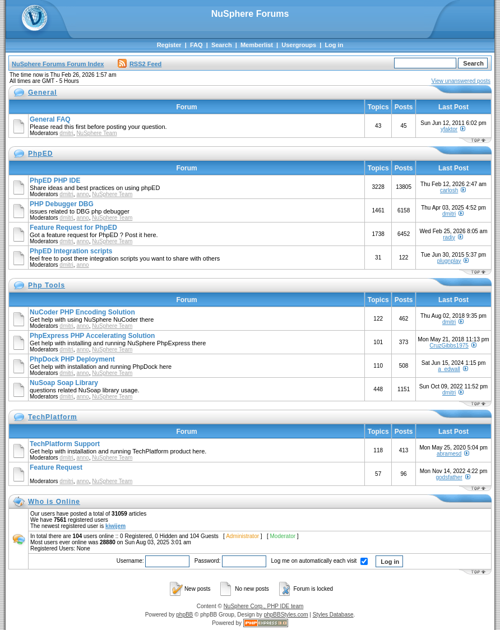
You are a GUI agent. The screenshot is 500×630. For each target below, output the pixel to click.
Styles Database (333, 615)
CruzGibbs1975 (448, 345)
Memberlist (256, 44)
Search (221, 44)
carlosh (449, 190)
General (42, 92)
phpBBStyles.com (286, 615)
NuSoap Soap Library (64, 383)
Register (169, 44)
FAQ (196, 44)
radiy (449, 237)
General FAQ (50, 119)
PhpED (40, 154)
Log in (334, 44)
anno (82, 194)
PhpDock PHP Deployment (72, 359)
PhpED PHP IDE (55, 180)
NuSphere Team (96, 133)
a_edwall (449, 369)
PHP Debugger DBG (62, 204)
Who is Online (54, 502)
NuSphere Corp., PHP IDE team (264, 606)
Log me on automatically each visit (319, 561)
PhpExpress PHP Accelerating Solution (92, 336)
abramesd (449, 454)
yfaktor (449, 129)
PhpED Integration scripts (71, 251)
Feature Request (56, 467)
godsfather (449, 477)
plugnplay (449, 261)
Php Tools (46, 285)
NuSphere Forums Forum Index (58, 64)
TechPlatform (52, 417)
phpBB (184, 615)
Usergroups (298, 44)
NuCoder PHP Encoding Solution (82, 312)
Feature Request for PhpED (73, 227)
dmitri (66, 133)
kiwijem (115, 526)
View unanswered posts (461, 81)
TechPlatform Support (65, 444)
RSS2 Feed (139, 64)
